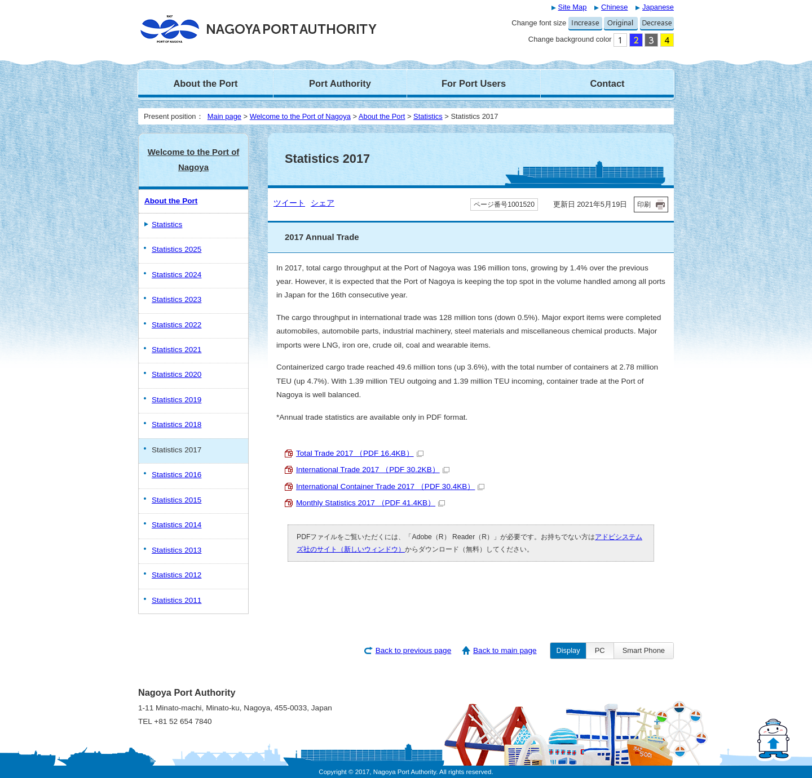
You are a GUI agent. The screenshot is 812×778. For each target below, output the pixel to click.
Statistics (428, 116)
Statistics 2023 (176, 299)
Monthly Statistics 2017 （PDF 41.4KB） (370, 503)
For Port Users (474, 83)
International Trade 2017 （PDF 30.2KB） (372, 469)
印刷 (644, 204)
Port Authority (340, 83)
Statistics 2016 (176, 474)
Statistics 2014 (176, 525)
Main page (224, 116)
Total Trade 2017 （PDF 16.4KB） (359, 453)
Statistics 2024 (176, 274)
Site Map (572, 7)
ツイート (289, 203)
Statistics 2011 (176, 600)
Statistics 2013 (176, 550)
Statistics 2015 (176, 500)
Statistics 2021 (176, 349)
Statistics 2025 (176, 249)
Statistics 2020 (176, 374)
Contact (607, 83)
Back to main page (505, 650)
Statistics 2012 (176, 575)
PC (600, 650)
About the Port (205, 83)
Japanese (658, 7)
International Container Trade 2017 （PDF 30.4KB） (390, 486)
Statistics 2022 (176, 325)
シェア (322, 203)
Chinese (614, 7)
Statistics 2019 (176, 399)
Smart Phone (644, 650)
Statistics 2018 (176, 424)
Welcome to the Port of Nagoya (300, 116)
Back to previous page (414, 650)
